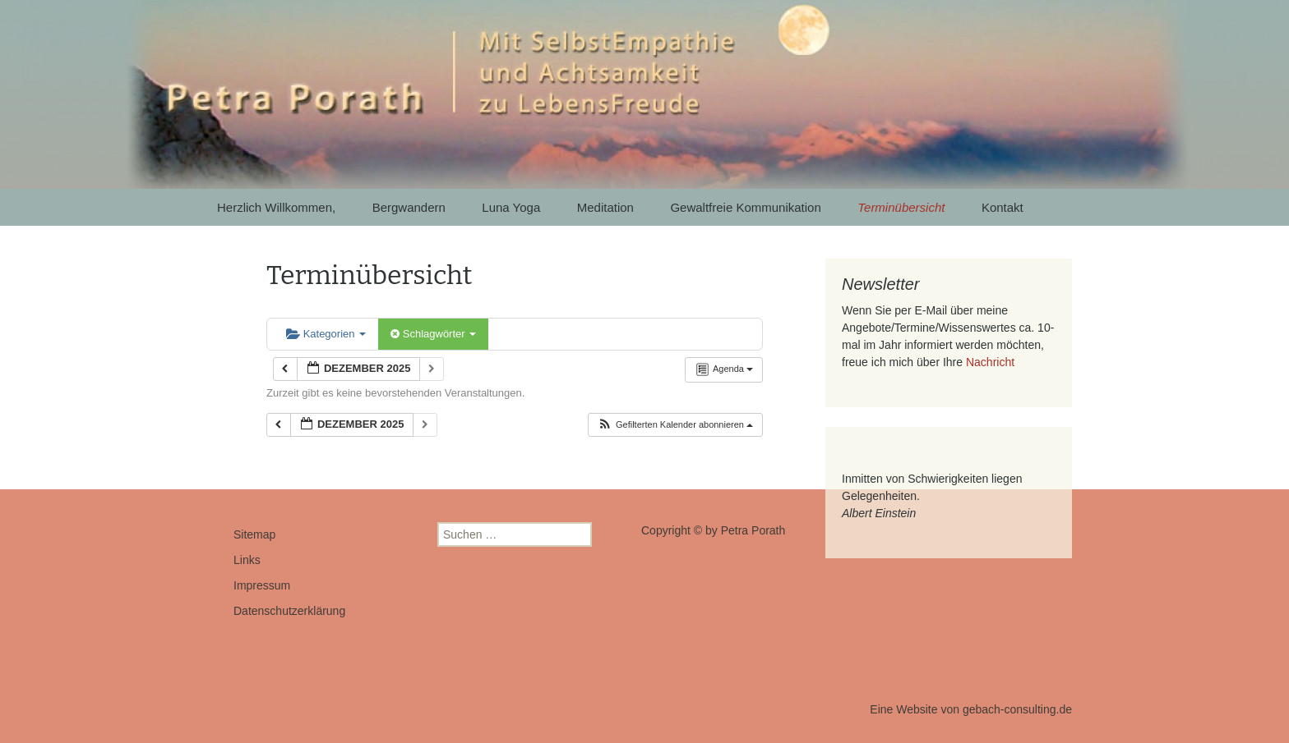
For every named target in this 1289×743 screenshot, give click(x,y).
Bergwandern (409, 207)
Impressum (261, 585)
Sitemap (254, 534)
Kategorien (326, 334)
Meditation (605, 207)
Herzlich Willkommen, (276, 207)
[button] (675, 425)
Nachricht (990, 362)
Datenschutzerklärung (289, 610)
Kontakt (1002, 207)
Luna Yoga (511, 207)
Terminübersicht (901, 207)
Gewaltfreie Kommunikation (745, 207)
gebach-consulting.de (1017, 709)
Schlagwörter (433, 334)
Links (247, 559)
